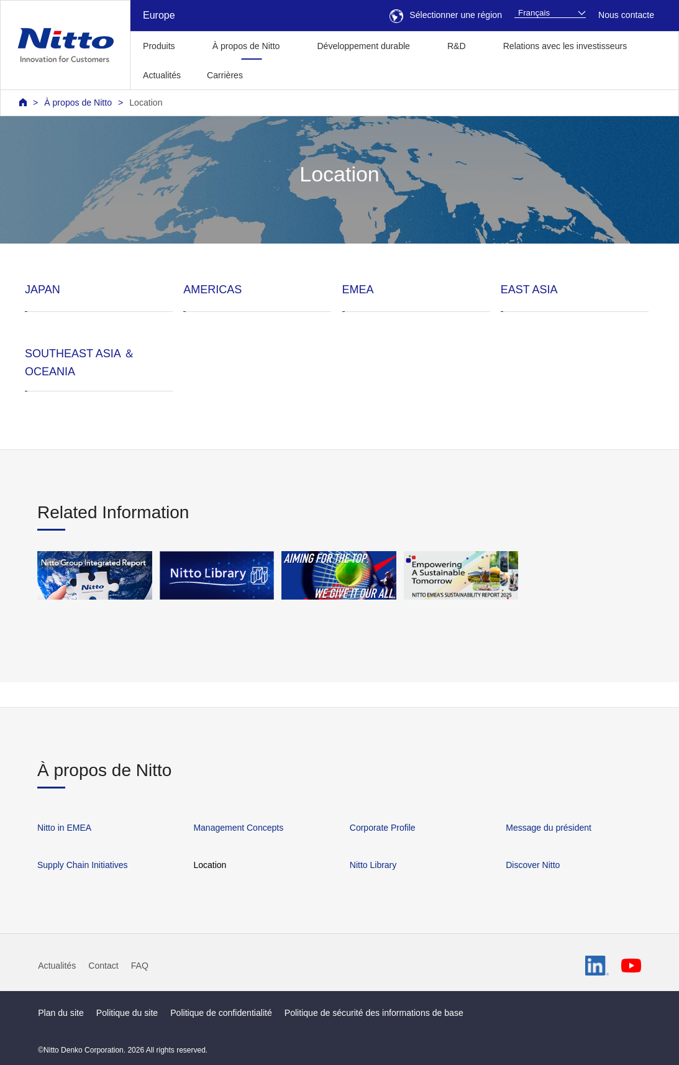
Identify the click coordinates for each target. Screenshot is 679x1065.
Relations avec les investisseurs (565, 46)
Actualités (162, 75)
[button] (275, 73)
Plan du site (61, 1013)
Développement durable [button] (363, 46)
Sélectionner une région (446, 15)
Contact (103, 966)
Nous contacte (626, 15)
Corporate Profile (383, 828)
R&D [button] (456, 46)
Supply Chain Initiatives (82, 865)
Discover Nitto (533, 865)
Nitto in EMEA (64, 828)
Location (145, 102)
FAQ (139, 966)
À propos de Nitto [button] (246, 46)
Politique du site (127, 1013)
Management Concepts (238, 828)
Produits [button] (159, 46)
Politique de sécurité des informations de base (374, 1013)
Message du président (548, 828)
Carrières (225, 75)
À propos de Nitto (78, 102)
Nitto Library (373, 865)
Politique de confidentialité (221, 1013)
